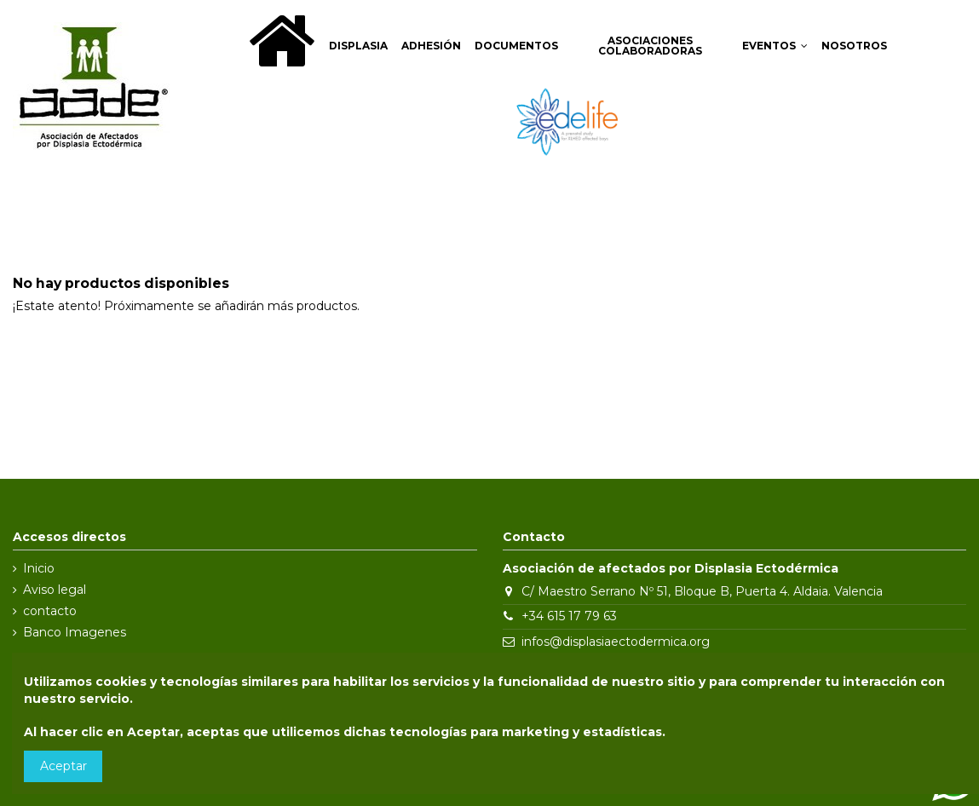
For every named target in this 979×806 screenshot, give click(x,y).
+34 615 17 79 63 (569, 616)
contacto (50, 611)
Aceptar (63, 766)
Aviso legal (54, 589)
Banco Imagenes (74, 632)
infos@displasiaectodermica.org (615, 641)
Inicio (39, 568)
